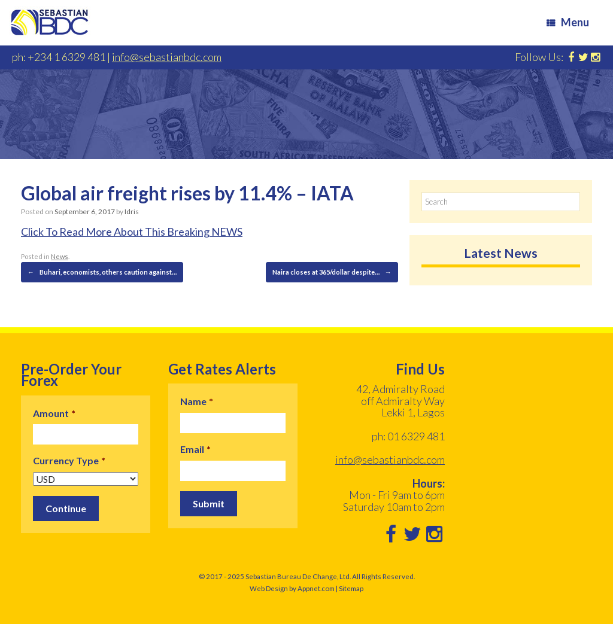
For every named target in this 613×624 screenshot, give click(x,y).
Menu (568, 22)
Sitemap (351, 588)
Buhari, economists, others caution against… (102, 272)
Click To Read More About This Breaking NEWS (131, 231)
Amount (54, 413)
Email (195, 449)
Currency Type (69, 460)
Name (196, 401)
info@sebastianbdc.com (166, 56)
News (59, 256)
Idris (132, 211)
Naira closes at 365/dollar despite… (332, 272)
